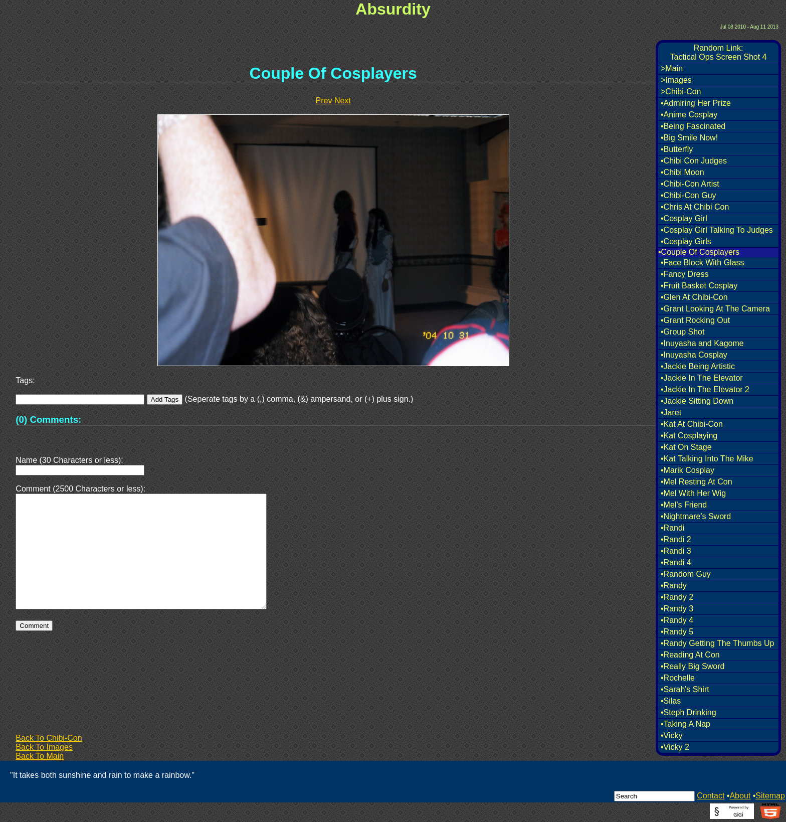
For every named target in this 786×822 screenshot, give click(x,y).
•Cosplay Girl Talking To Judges (717, 230)
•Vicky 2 (675, 747)
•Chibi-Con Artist (690, 184)
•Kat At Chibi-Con (692, 424)
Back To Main (40, 756)
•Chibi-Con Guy (688, 195)
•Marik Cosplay (687, 470)
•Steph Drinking (688, 712)
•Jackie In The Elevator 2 (705, 389)
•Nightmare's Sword (696, 516)
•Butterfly (677, 149)
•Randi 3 (676, 551)
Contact (710, 795)
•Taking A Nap (685, 724)
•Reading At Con (690, 654)
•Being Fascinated (693, 126)
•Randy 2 (677, 597)
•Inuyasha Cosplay (694, 355)
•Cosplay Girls (686, 241)
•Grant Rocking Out (695, 320)
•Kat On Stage (686, 447)
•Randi (672, 528)
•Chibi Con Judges (694, 160)
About (739, 795)
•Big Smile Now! (689, 137)
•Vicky (672, 735)
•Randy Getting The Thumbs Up (717, 643)
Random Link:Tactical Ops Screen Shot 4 (718, 52)
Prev (324, 100)
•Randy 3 (677, 608)
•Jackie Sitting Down (697, 401)
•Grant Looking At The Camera (715, 308)
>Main (672, 68)
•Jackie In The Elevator (702, 378)
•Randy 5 (677, 631)
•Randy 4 (677, 620)
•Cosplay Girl (684, 218)
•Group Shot (682, 331)
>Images (676, 80)
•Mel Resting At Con (696, 481)
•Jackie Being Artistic (698, 366)
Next (342, 100)
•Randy (674, 585)
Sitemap (770, 795)
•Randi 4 (676, 562)
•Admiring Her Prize (696, 103)
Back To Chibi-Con (49, 738)
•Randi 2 (676, 539)
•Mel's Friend (684, 505)
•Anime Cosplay (689, 114)
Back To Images (44, 747)
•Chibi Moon (682, 172)
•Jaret (671, 412)
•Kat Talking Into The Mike (707, 458)
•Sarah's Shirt (685, 689)
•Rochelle (678, 678)
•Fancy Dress (684, 274)
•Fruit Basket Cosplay (699, 285)
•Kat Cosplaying (689, 435)
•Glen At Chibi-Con (694, 297)
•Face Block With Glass (702, 262)
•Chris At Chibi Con (695, 207)
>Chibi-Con (681, 91)
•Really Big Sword (692, 666)
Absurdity (392, 9)
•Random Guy (686, 574)
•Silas (671, 701)
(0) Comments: (48, 419)
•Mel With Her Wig (693, 493)
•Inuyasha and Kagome (702, 343)
